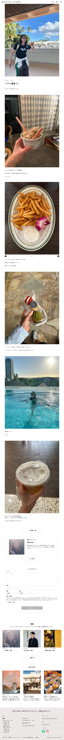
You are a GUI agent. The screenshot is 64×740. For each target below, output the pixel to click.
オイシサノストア (46, 724)
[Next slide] (58, 256)
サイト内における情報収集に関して (28, 737)
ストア (52, 2)
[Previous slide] (6, 256)
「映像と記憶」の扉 (6, 726)
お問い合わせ (5, 737)
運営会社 (36, 737)
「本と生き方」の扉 (6, 721)
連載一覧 (32, 657)
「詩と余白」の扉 (6, 724)
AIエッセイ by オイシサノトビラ (49, 718)
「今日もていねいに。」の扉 (8, 720)
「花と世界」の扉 (6, 732)
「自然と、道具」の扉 (6, 727)
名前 (7, 585)
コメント (8, 571)
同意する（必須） (10, 602)
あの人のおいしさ (26, 723)
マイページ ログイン (56, 2)
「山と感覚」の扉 (6, 729)
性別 (20, 591)
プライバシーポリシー (17, 737)
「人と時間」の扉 (32, 530)
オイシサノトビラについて (28, 725)
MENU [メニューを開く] (61, 2)
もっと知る (32, 558)
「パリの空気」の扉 (6, 730)
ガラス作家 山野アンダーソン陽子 (28, 720)
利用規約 (10, 737)
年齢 (7, 591)
